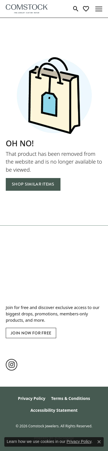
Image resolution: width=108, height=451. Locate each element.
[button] (75, 9)
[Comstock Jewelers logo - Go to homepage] (26, 9)
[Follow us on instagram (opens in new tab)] (11, 364)
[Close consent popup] (99, 441)
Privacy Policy (31, 398)
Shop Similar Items (33, 184)
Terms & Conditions (70, 398)
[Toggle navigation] (98, 9)
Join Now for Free (31, 333)
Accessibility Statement (54, 410)
